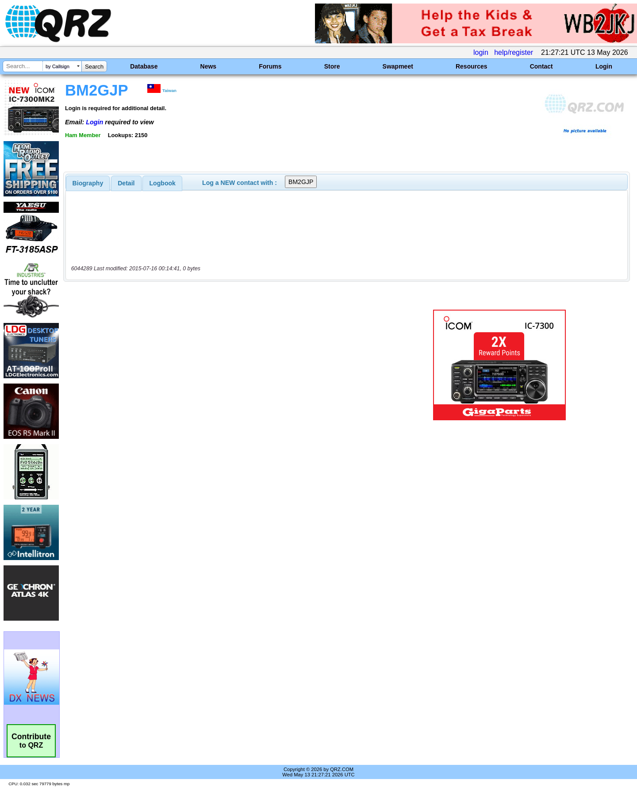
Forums (270, 66)
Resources (471, 66)
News (208, 66)
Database (143, 66)
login (480, 52)
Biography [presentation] (88, 183)
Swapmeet (398, 66)
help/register (513, 52)
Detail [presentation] (126, 183)
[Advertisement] (223, 365)
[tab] (88, 183)
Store (332, 66)
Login (603, 66)
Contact (541, 66)
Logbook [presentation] (163, 183)
